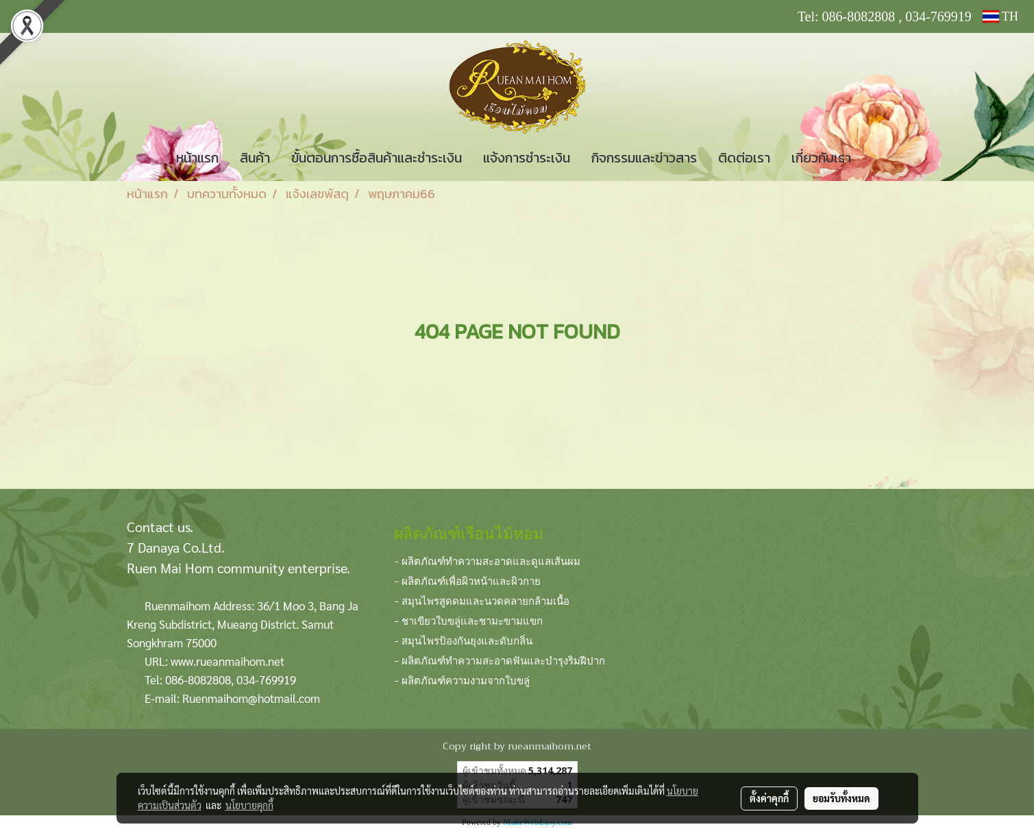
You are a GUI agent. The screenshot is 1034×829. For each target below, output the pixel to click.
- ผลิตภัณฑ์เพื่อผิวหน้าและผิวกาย (467, 580)
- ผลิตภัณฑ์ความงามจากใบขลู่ (462, 679)
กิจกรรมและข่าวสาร (644, 157)
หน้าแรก (197, 157)
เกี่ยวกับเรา (821, 157)
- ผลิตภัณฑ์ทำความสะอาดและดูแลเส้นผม (487, 560)
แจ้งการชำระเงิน (526, 157)
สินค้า (255, 157)
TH (1000, 16)
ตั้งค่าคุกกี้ (769, 798)
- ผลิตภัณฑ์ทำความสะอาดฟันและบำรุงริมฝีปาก (499, 659)
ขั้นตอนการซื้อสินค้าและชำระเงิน (376, 157)
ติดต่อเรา (744, 157)
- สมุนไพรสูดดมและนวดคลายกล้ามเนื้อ (481, 600)
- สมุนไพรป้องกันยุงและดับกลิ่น (463, 640)
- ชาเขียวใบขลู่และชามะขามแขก (468, 620)
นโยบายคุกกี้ (249, 805)
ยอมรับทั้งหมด (841, 798)
